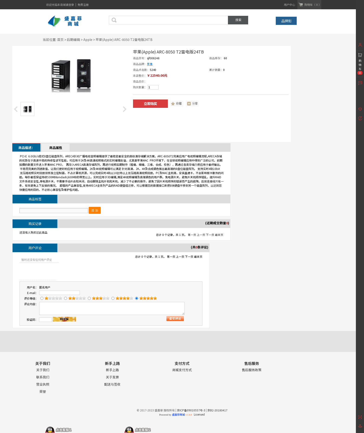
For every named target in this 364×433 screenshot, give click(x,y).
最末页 (219, 235)
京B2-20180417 (217, 410)
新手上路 (112, 370)
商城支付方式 (182, 370)
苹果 (150, 64)
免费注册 (83, 5)
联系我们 (42, 377)
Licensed (198, 414)
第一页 (192, 235)
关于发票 (112, 377)
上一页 (201, 235)
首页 (60, 39)
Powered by (175, 414)
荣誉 (42, 391)
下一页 (210, 235)
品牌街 (286, 20)
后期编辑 (73, 39)
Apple (87, 39)
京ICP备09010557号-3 (191, 410)
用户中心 (289, 5)
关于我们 (42, 370)
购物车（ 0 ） (312, 5)
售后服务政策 (251, 370)
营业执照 (42, 384)
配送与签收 (112, 384)
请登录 (70, 5)
